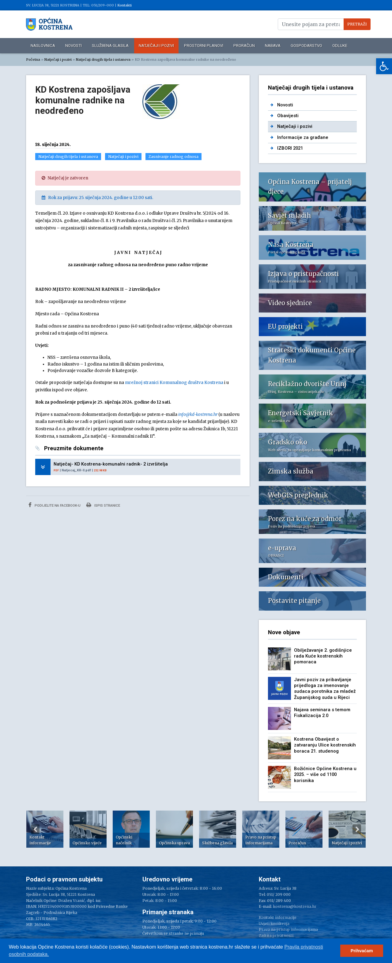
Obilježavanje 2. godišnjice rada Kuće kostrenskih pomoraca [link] (323, 656)
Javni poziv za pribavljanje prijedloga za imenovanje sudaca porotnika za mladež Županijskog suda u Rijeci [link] (325, 688)
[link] (384, 66)
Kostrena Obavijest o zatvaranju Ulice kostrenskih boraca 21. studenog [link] (325, 745)
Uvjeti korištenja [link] (274, 923)
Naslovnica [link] (43, 45)
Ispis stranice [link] (103, 505)
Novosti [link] (73, 45)
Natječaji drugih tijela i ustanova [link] (103, 59)
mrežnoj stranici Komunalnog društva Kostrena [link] (174, 382)
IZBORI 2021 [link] (290, 148)
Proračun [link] (244, 45)
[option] (44, 829)
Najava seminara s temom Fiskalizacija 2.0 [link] (322, 712)
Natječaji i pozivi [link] (156, 45)
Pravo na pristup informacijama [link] (288, 929)
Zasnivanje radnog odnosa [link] (173, 156)
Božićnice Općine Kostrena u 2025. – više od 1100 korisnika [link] (325, 774)
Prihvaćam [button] (362, 950)
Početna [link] (33, 59)
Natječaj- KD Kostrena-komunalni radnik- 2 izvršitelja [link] (111, 464)
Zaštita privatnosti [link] (276, 935)
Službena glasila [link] (110, 45)
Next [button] (356, 829)
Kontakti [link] (124, 5)
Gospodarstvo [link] (306, 45)
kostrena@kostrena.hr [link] (294, 906)
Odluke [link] (339, 45)
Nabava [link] (273, 45)
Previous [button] (35, 829)
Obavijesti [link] (288, 115)
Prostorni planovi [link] (203, 45)
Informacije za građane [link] (302, 137)
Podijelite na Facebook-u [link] (54, 505)
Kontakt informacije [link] (277, 917)
